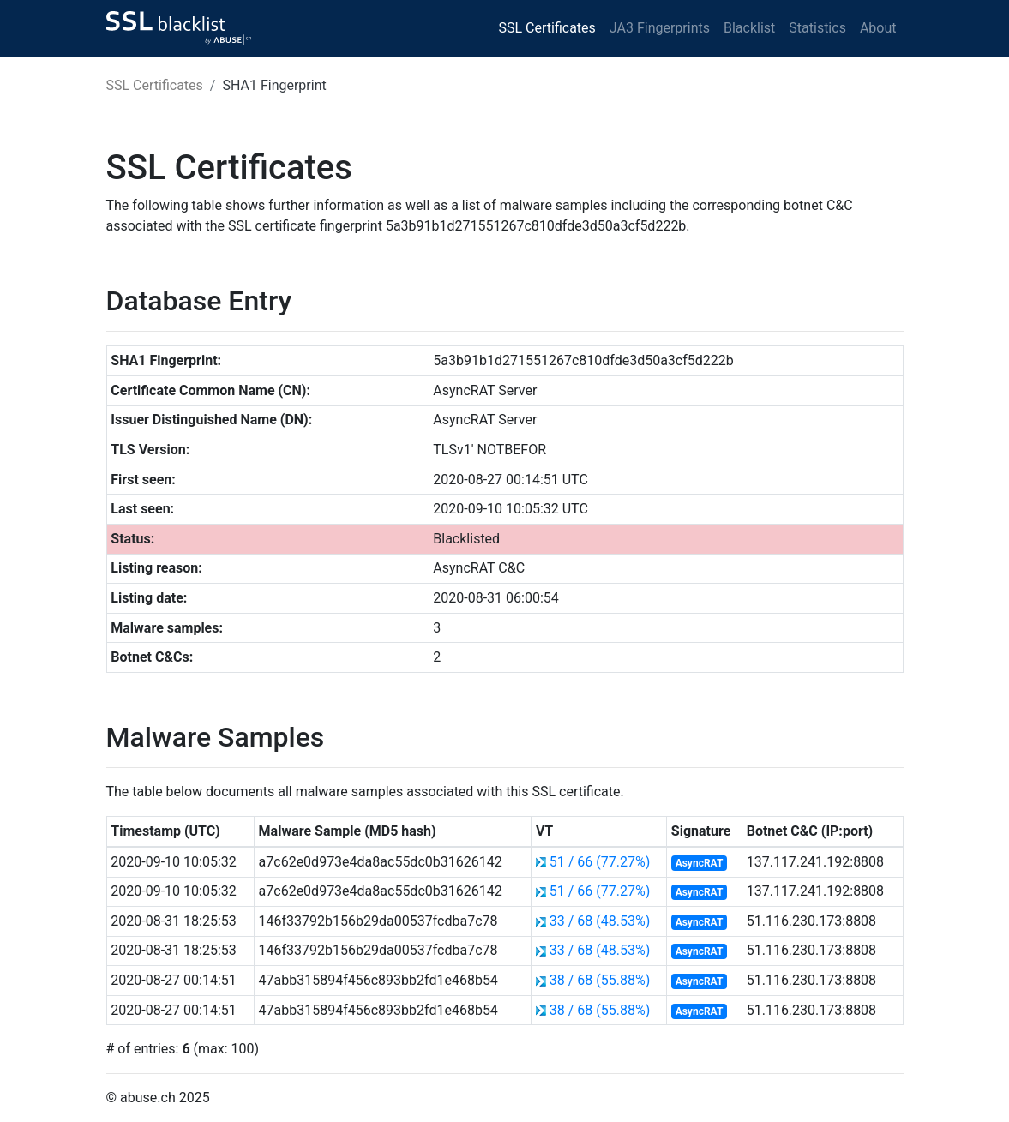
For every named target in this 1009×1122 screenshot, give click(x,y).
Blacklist (749, 28)
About (878, 28)
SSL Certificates (547, 28)
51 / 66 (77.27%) (600, 862)
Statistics (817, 28)
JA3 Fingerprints (660, 28)
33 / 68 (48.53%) (600, 921)
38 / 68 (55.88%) (600, 980)
